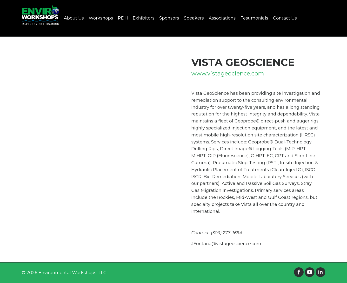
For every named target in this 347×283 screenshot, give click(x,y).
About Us (74, 18)
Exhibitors (143, 18)
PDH (123, 18)
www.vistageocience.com (227, 73)
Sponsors (169, 18)
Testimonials (254, 18)
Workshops (101, 18)
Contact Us (285, 18)
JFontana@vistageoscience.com (226, 243)
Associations (222, 18)
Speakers (194, 18)
